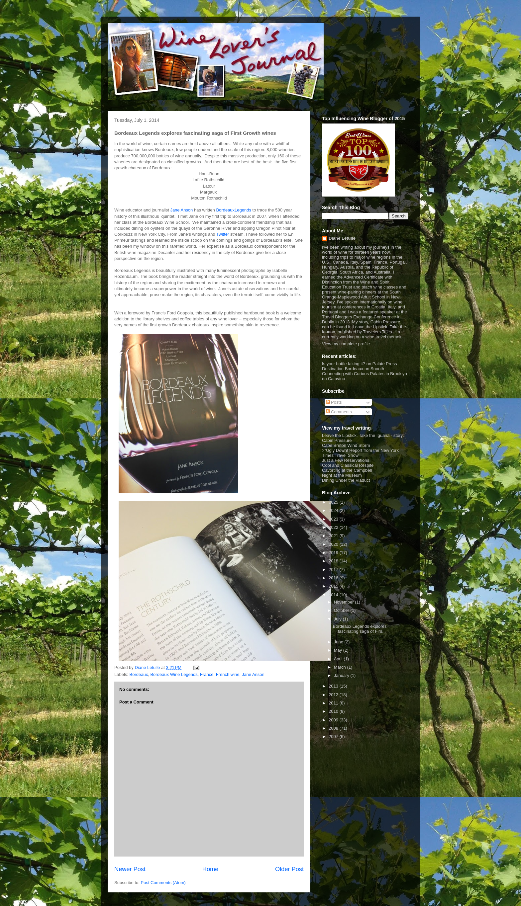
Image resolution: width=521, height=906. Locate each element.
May (338, 650)
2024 (334, 510)
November (344, 602)
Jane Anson (181, 209)
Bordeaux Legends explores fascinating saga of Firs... (359, 629)
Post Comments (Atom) (163, 882)
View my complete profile (346, 343)
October (342, 610)
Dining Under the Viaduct (346, 480)
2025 (334, 502)
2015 (334, 586)
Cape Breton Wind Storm (346, 445)
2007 (334, 736)
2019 (334, 552)
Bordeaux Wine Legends (173, 674)
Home (210, 869)
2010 (334, 711)
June (339, 641)
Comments (339, 411)
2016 (334, 577)
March (340, 667)
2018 (334, 560)
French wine (228, 674)
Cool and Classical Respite (347, 465)
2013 (334, 686)
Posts (334, 402)
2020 (334, 544)
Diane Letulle (342, 238)
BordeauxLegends (233, 209)
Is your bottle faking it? (343, 363)
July (338, 619)
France (206, 674)
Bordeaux (139, 674)
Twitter (222, 234)
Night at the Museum (342, 475)
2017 (334, 569)
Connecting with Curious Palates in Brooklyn (364, 373)
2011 (334, 702)
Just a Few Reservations (345, 460)
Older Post (289, 869)
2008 (334, 728)
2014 (334, 594)
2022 (334, 527)
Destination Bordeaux (342, 368)
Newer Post (130, 869)
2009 (334, 719)
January (342, 675)
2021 (334, 535)
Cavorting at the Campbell (347, 470)
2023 (334, 519)
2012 (334, 694)
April (339, 658)
